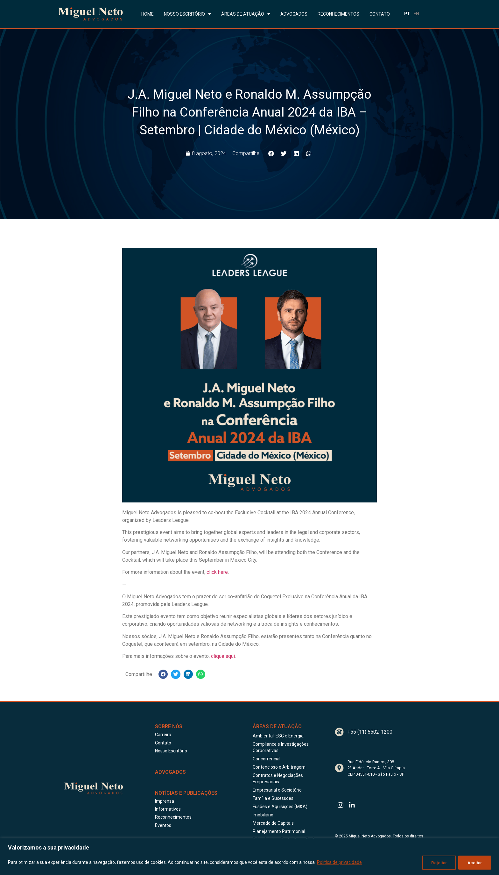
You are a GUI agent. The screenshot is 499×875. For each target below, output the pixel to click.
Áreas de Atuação (277, 726)
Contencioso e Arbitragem (279, 767)
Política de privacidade (339, 862)
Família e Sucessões (273, 798)
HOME (147, 14)
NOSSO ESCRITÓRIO (187, 14)
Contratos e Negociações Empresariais (278, 778)
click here (217, 572)
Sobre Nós (168, 726)
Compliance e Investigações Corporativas (281, 747)
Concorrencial (266, 758)
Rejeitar (438, 862)
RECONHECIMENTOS (338, 14)
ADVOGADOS (293, 14)
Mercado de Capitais (273, 823)
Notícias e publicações (186, 793)
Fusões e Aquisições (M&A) (280, 806)
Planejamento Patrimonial (279, 831)
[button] (271, 153)
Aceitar (474, 862)
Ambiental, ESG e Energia (278, 735)
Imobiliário (263, 814)
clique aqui (223, 656)
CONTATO (379, 14)
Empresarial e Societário (277, 790)
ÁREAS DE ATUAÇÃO (245, 14)
